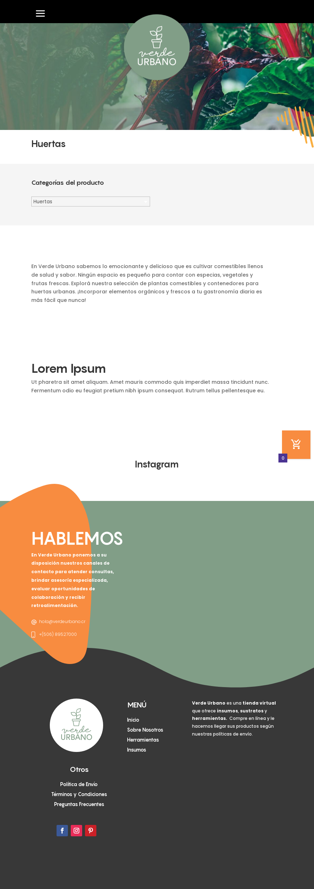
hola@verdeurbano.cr (62, 621)
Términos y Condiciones (79, 794)
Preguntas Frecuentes (79, 804)
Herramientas (143, 740)
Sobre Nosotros (145, 730)
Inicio (133, 720)
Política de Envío (79, 784)
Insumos (136, 750)
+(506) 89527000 (58, 634)
